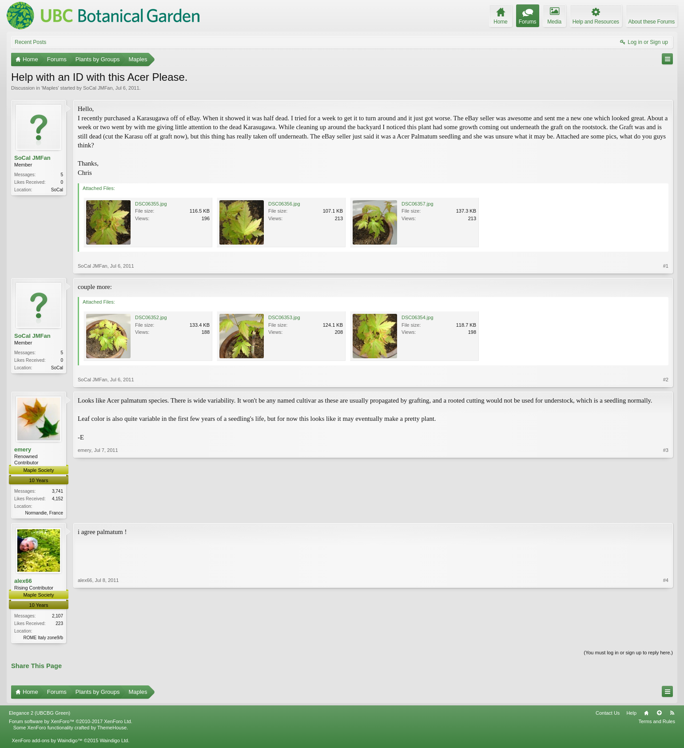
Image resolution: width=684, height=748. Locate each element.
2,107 (57, 616)
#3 (665, 511)
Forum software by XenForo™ (70, 723)
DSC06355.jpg (151, 203)
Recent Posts (30, 42)
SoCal (57, 189)
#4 (665, 637)
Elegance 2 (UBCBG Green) (39, 714)
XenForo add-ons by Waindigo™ (47, 741)
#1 (665, 266)
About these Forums (651, 22)
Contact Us (608, 714)
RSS (672, 715)
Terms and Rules (656, 723)
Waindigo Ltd (113, 741)
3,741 (57, 491)
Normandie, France (44, 513)
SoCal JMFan (98, 88)
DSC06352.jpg (151, 317)
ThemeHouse (112, 729)
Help (631, 714)
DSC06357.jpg (417, 203)
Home (646, 715)
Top (659, 715)
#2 (665, 379)
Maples (50, 88)
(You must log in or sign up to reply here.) (628, 654)
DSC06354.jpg (417, 317)
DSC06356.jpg (284, 203)
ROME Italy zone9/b (43, 638)
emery (22, 449)
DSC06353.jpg (284, 317)
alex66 (23, 581)
